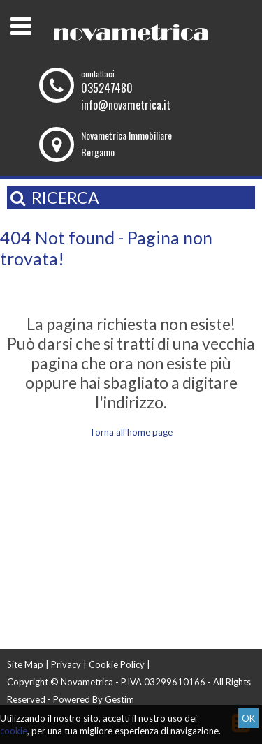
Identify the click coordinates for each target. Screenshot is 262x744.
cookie (13, 730)
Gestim (119, 699)
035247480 (107, 88)
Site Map (25, 664)
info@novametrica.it (125, 104)
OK (248, 718)
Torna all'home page (131, 432)
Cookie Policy (117, 664)
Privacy (66, 664)
